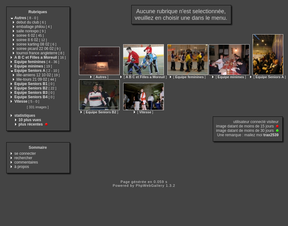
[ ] (99, 77)
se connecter (25, 153)
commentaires (26, 162)
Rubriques (38, 12)
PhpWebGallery (150, 185)
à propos (21, 166)
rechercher (23, 158)
